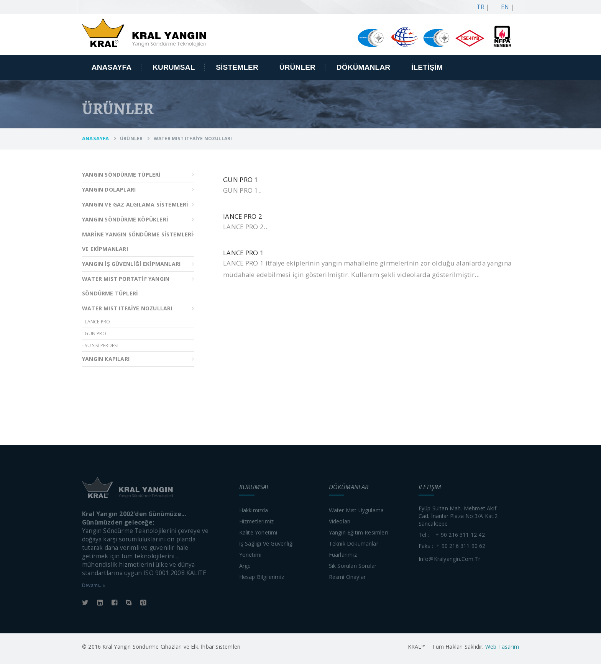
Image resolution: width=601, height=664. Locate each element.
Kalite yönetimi (258, 532)
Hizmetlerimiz (256, 521)
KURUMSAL (174, 67)
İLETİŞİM (427, 67)
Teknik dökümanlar (353, 543)
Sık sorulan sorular (353, 565)
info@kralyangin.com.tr (449, 558)
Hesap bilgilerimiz (261, 576)
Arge (245, 565)
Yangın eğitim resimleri (358, 532)
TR (478, 7)
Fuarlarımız (343, 554)
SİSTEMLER (237, 67)
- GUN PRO (94, 333)
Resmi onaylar (347, 576)
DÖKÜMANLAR (364, 67)
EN (503, 7)
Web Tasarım (501, 646)
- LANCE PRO (96, 321)
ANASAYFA (112, 67)
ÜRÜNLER (297, 67)
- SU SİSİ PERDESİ (100, 345)
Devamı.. (93, 585)
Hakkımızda (253, 510)
